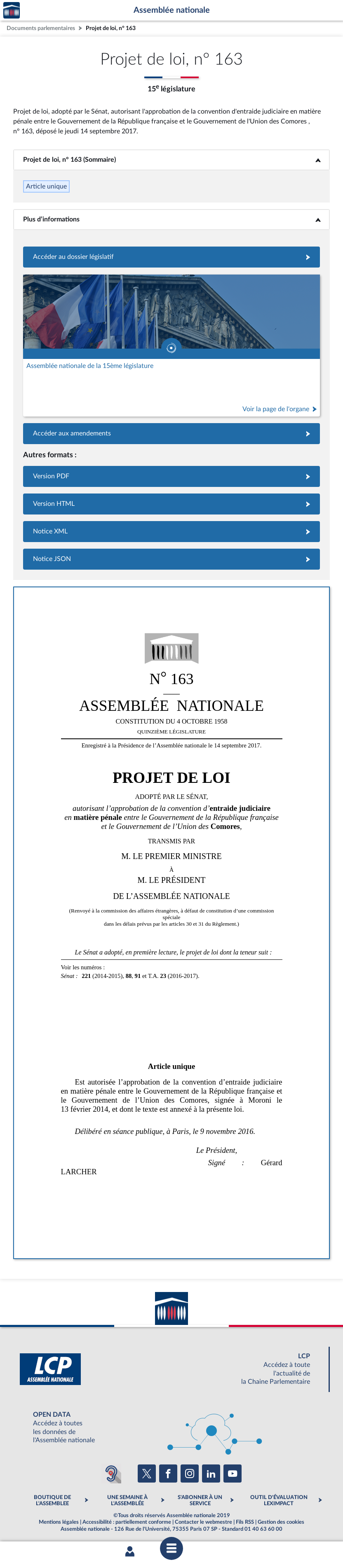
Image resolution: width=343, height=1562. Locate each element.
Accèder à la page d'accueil (11, 10)
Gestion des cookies (281, 1522)
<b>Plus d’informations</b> (171, 219)
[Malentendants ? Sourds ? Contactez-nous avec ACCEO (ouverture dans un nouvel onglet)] (111, 1473)
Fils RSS (245, 1522)
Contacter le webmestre (203, 1522)
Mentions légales (59, 1522)
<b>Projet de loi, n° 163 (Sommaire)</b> (171, 159)
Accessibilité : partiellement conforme (126, 1522)
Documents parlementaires (41, 28)
